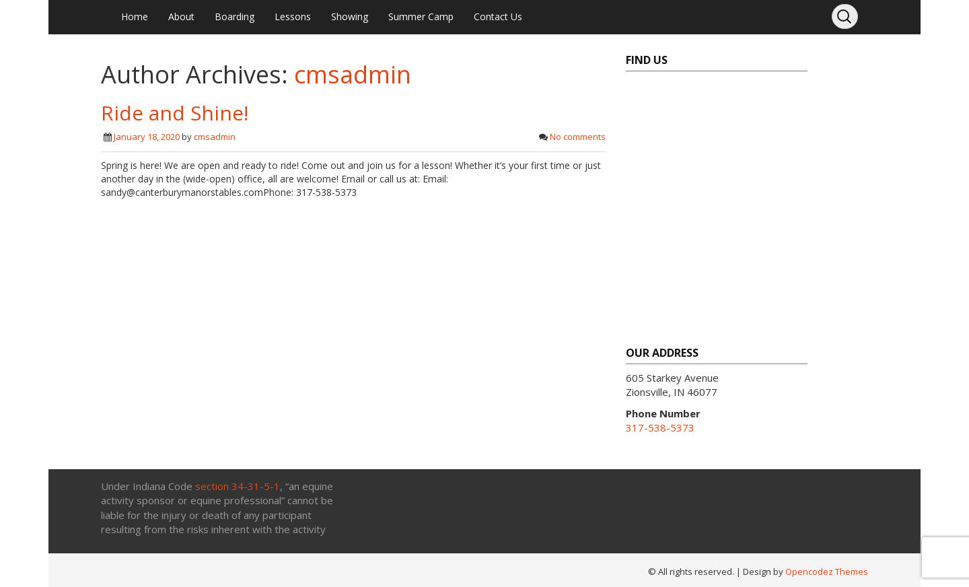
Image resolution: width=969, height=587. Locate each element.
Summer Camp (421, 16)
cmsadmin (352, 74)
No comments (578, 137)
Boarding (234, 16)
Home (134, 16)
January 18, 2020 (147, 137)
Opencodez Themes (826, 571)
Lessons (293, 16)
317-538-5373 (660, 427)
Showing (349, 16)
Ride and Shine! (174, 113)
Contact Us (498, 16)
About (181, 16)
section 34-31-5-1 (237, 486)
